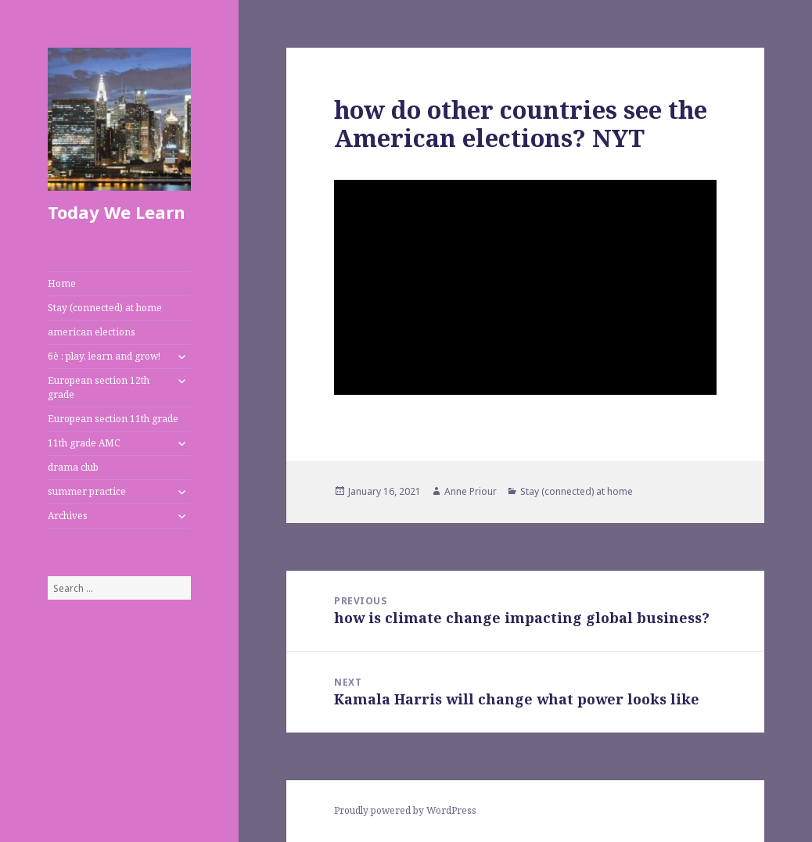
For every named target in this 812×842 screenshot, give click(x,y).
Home (62, 283)
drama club (73, 467)
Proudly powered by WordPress (405, 810)
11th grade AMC (84, 443)
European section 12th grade (98, 387)
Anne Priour (470, 491)
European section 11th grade (113, 418)
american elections (91, 332)
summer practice (87, 491)
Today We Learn (116, 212)
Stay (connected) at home (105, 307)
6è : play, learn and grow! (104, 356)
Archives (68, 515)
